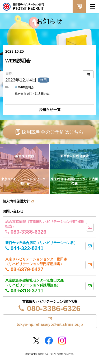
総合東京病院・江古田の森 (32, 93)
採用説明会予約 (79, 6)
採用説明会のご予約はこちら (52, 132)
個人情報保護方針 (16, 201)
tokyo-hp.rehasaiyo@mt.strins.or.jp (50, 324)
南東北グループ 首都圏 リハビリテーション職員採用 (23, 7)
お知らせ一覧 (50, 109)
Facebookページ (49, 341)
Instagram (62, 341)
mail (90, 227)
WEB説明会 (24, 87)
